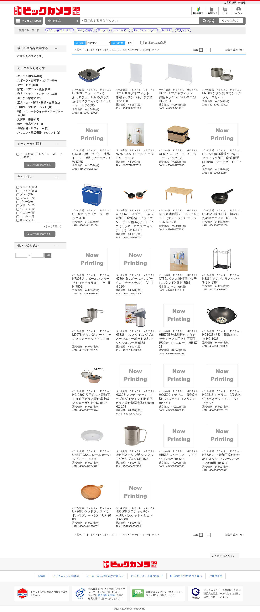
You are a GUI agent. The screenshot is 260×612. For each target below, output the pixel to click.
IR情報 (242, 2)
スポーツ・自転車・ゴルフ (37, 80)
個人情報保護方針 (107, 595)
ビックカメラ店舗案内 (65, 576)
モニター (103, 30)
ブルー (26, 201)
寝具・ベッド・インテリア (37, 93)
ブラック (28, 186)
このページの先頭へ (224, 556)
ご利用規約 (230, 2)
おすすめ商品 (84, 30)
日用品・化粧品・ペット (35, 107)
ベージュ (27, 208)
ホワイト (28, 190)
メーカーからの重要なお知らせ (105, 576)
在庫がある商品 (30, 56)
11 (119, 49)
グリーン (27, 205)
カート (225, 12)
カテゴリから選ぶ (31, 21)
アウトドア (27, 84)
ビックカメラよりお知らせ (147, 576)
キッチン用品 (29, 76)
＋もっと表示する (52, 226)
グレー (26, 194)
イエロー (27, 212)
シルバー (27, 197)
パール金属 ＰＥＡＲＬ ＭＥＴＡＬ (92, 89)
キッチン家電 (29, 98)
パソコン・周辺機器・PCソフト (38, 132)
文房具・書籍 (28, 119)
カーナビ (166, 30)
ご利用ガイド (211, 12)
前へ (79, 49)
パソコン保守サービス (59, 30)
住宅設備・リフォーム (32, 128)
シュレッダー (120, 30)
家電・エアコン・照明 (34, 89)
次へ (154, 49)
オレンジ (27, 219)
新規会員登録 (198, 12)
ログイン (238, 12)
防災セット (183, 30)
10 (114, 49)
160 (146, 49)
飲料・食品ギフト (30, 123)
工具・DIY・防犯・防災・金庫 (38, 102)
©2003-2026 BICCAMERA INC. (130, 608)
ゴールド (27, 216)
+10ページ (133, 49)
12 (124, 49)
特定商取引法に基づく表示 (186, 576)
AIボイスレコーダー (145, 30)
